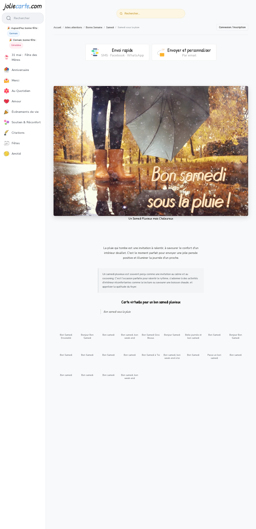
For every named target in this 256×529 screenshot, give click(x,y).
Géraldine (16, 45)
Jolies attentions (73, 27)
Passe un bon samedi (214, 356)
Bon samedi (108, 334)
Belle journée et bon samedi (193, 336)
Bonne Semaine (94, 27)
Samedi (110, 27)
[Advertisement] (151, 75)
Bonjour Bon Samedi (87, 336)
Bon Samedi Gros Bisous (151, 336)
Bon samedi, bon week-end (129, 336)
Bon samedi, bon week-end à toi (172, 356)
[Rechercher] (121, 13)
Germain (13, 33)
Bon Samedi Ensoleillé (66, 336)
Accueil (57, 27)
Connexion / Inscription (232, 27)
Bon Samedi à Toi (151, 355)
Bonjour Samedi (172, 334)
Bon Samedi (214, 334)
